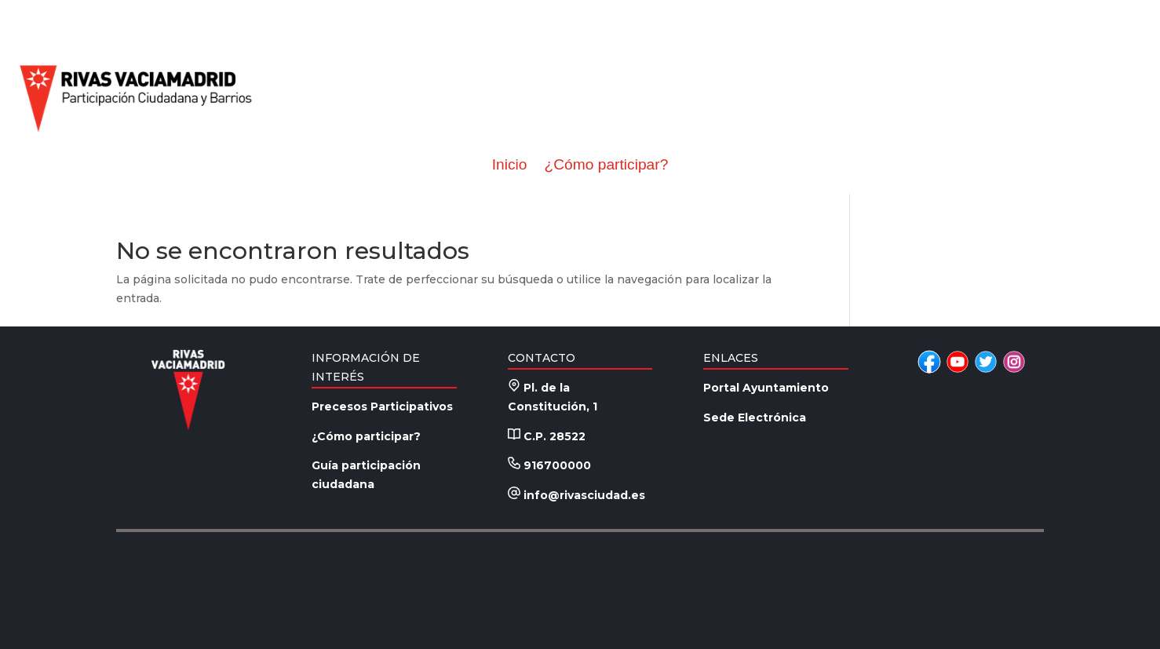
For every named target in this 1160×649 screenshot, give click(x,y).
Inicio (509, 165)
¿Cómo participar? (606, 165)
